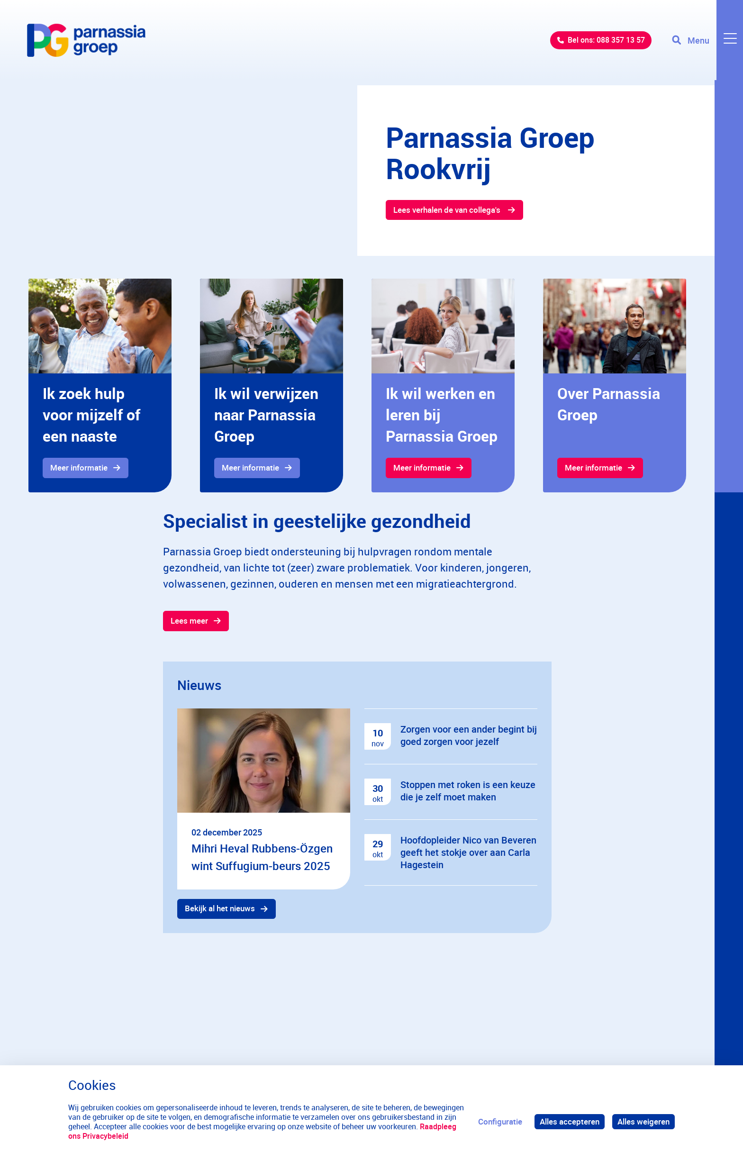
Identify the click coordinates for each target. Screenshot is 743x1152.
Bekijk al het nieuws (220, 909)
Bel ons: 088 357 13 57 (599, 42)
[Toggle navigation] (706, 42)
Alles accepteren (569, 1121)
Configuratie (500, 1121)
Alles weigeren (643, 1121)
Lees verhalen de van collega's (448, 209)
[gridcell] (100, 386)
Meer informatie (79, 468)
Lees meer (189, 621)
